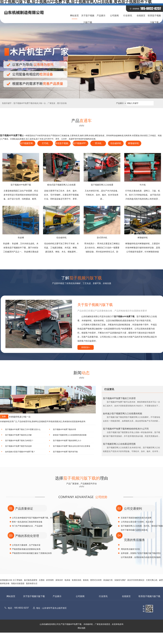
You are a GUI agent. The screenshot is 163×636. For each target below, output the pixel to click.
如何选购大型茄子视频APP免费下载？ (20, 452)
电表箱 (67, 580)
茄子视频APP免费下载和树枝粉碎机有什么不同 (126, 429)
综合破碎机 (115, 143)
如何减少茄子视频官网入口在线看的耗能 (122, 413)
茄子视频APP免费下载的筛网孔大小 (67, 441)
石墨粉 (42, 580)
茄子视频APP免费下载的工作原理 (119, 398)
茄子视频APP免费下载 (80, 143)
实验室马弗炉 (120, 580)
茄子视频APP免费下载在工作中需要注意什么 (22, 429)
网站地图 (81, 628)
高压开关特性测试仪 (135, 580)
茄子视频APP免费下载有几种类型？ (19, 441)
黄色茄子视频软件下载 (63, 143)
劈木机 (98, 143)
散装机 (86, 580)
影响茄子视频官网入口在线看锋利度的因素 (70, 435)
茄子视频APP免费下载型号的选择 (18, 446)
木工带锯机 (17, 580)
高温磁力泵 (108, 580)
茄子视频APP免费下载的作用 (64, 429)
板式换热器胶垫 (30, 580)
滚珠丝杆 (59, 580)
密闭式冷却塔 (96, 580)
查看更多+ (85, 347)
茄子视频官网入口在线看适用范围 (119, 444)
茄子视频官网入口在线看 (27, 143)
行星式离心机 (151, 580)
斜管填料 (50, 580)
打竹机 (45, 143)
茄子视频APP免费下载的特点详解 (18, 435)
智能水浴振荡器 (17, 583)
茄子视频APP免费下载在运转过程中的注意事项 (71, 446)
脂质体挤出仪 (31, 583)
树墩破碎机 (133, 143)
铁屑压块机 (76, 580)
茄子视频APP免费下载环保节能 (65, 452)
